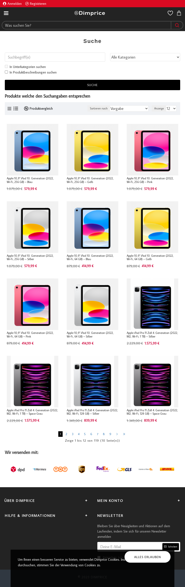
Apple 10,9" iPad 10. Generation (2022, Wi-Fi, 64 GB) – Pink (30, 334)
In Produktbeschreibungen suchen (31, 72)
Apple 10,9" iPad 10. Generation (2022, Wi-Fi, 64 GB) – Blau (90, 257)
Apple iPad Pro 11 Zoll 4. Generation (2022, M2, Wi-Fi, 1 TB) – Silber (152, 334)
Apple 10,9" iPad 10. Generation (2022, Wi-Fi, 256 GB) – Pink (150, 180)
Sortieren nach (99, 108)
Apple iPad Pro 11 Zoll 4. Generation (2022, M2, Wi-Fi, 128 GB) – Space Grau (152, 412)
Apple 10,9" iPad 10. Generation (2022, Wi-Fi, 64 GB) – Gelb (150, 257)
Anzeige (159, 108)
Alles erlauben (147, 557)
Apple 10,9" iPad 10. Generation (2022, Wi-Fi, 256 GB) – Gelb (90, 180)
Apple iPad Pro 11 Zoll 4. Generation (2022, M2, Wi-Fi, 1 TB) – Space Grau (32, 412)
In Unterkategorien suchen (25, 67)
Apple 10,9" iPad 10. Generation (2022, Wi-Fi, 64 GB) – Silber (90, 334)
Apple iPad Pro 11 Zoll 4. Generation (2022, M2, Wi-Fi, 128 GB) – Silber (92, 412)
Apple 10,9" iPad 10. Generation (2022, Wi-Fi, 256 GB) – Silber (30, 257)
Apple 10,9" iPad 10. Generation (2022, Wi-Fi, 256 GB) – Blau (30, 180)
